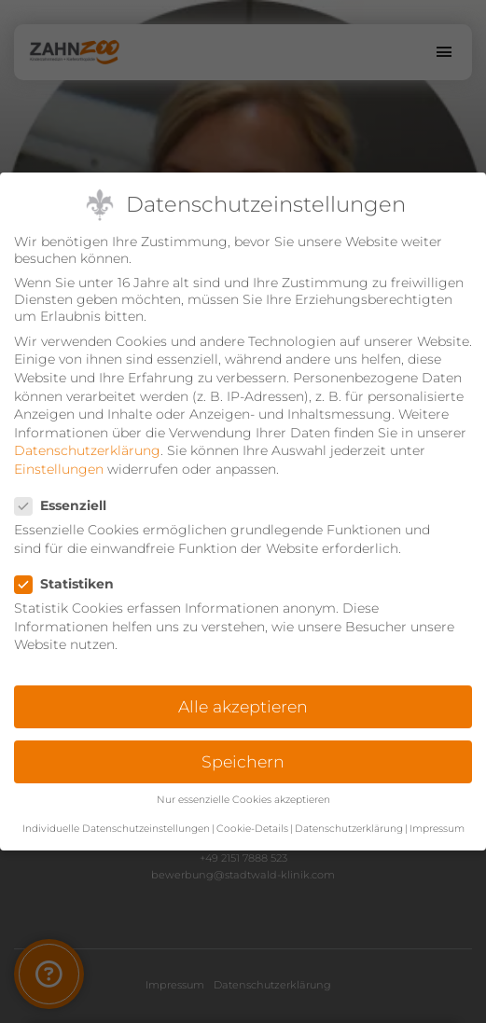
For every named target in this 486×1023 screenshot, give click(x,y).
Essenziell (66, 505)
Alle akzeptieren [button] (243, 706)
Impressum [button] (437, 829)
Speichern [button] (243, 761)
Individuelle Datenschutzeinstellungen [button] (116, 829)
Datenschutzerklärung (87, 450)
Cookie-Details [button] (252, 829)
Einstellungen (59, 469)
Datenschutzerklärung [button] (349, 829)
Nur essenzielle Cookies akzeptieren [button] (243, 800)
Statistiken (70, 583)
